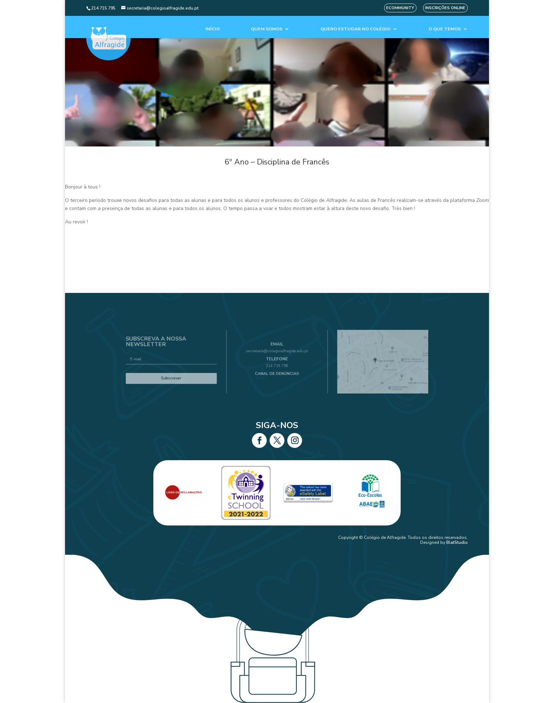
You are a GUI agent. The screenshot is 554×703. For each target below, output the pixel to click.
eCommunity (400, 8)
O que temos (445, 29)
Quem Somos (266, 29)
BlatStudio (457, 542)
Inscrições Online (445, 8)
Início (212, 29)
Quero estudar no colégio (355, 29)
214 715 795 (277, 365)
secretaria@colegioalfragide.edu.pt (277, 354)
